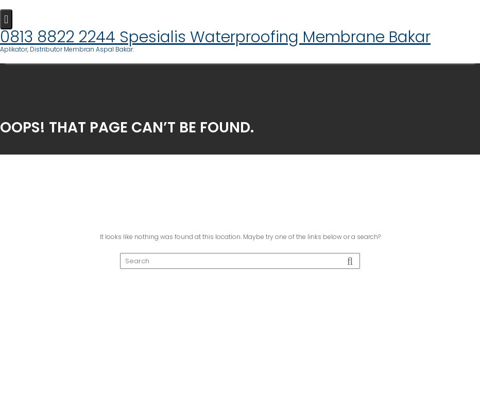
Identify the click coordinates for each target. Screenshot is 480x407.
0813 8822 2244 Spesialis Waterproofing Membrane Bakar (215, 37)
